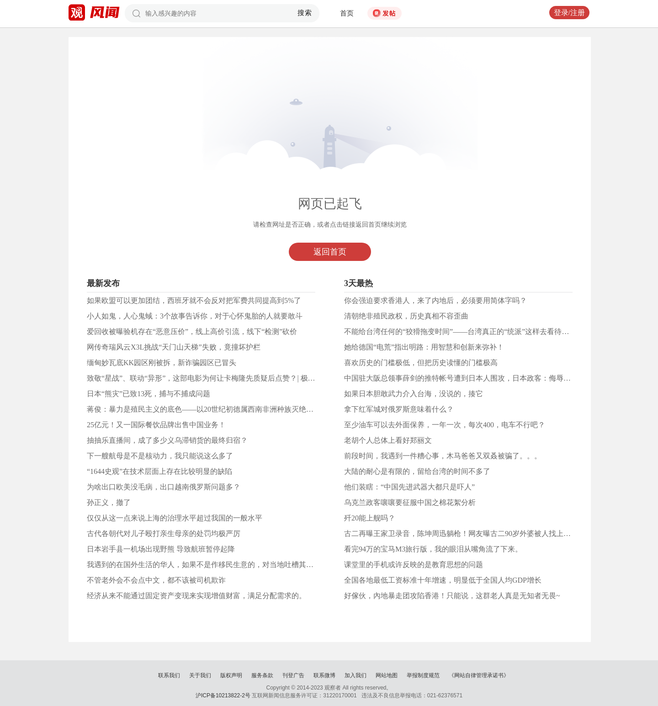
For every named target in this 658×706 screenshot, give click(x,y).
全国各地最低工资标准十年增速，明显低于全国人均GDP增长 (442, 580)
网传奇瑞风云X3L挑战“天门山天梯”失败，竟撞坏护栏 (173, 347)
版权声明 (231, 675)
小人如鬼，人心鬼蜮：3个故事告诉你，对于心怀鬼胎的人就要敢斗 (194, 316)
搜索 (305, 12)
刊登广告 (293, 675)
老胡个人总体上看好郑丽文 (388, 440)
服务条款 (262, 675)
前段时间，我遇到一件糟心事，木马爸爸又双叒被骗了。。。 (442, 456)
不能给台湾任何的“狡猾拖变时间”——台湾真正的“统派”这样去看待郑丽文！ (467, 331)
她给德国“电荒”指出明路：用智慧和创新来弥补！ (424, 347)
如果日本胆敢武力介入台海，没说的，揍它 (413, 394)
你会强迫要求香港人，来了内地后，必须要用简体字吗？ (435, 300)
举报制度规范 (423, 675)
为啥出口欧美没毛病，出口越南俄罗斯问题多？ (163, 487)
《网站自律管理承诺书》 (479, 675)
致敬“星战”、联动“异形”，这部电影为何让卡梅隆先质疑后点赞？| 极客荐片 (208, 378)
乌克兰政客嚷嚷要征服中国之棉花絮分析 (410, 502)
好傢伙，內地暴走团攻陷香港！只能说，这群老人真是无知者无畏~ (452, 596)
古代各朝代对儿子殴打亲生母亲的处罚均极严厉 (163, 533)
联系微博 (324, 675)
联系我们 (169, 675)
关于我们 (200, 675)
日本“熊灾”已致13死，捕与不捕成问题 (148, 394)
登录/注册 (569, 12)
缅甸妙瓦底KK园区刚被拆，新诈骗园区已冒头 (161, 362)
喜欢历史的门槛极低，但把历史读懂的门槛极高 (421, 362)
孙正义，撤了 (109, 502)
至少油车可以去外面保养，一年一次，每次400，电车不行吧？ (444, 425)
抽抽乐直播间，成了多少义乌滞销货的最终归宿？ (167, 440)
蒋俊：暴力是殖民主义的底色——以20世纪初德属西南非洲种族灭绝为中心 (207, 409)
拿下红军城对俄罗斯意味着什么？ (399, 409)
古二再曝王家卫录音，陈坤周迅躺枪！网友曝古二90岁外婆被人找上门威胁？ (468, 533)
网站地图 (387, 675)
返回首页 (329, 251)
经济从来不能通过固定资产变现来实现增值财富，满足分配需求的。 (196, 596)
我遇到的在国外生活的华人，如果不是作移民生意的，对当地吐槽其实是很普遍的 (218, 564)
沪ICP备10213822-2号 (223, 695)
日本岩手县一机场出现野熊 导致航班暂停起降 (161, 549)
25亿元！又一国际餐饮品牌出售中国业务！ (156, 425)
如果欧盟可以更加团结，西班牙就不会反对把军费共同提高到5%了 (194, 300)
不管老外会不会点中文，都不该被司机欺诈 (156, 580)
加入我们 (355, 675)
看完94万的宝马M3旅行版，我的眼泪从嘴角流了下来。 (433, 549)
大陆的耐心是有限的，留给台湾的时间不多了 (417, 471)
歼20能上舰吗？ (369, 518)
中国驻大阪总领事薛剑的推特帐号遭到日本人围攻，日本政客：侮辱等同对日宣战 (475, 378)
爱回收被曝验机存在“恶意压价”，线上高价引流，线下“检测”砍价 (192, 331)
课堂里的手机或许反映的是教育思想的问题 (413, 564)
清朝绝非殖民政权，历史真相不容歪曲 (406, 316)
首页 (347, 13)
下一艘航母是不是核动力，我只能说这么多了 (160, 456)
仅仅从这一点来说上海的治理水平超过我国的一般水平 (174, 518)
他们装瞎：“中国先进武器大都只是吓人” (409, 487)
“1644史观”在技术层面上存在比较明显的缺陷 (159, 471)
